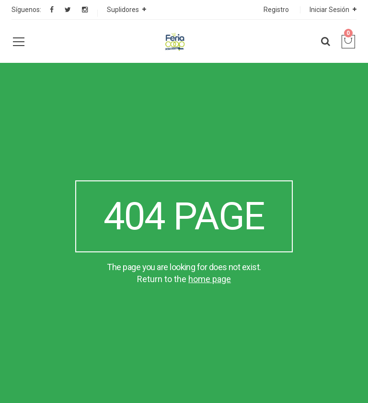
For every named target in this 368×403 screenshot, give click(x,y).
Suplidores (123, 9)
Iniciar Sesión (329, 9)
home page (209, 279)
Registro (276, 9)
